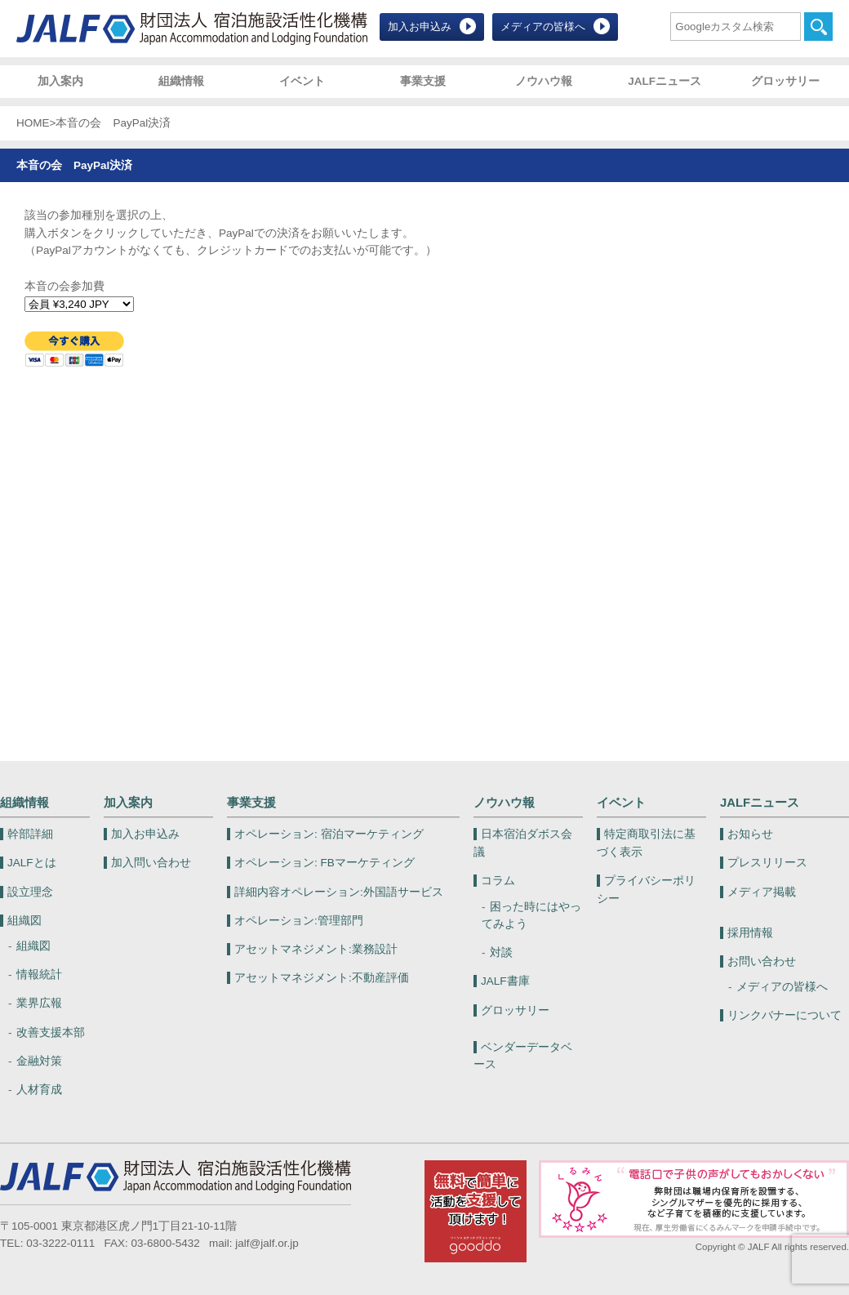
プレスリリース (767, 863)
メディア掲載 (761, 892)
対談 (501, 952)
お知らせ (750, 834)
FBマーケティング (324, 863)
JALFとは (31, 863)
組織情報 (181, 81)
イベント (302, 81)
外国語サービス (338, 892)
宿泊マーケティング (329, 834)
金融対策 (39, 1061)
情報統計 (39, 974)
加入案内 (60, 81)
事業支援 (423, 81)
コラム (498, 880)
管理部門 (298, 921)
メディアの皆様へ (542, 26)
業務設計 (316, 949)
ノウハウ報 (543, 81)
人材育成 (39, 1090)
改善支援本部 (50, 1032)
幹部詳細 (30, 834)
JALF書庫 (505, 981)
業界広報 (39, 1003)
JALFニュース (664, 81)
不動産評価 (321, 978)
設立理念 (30, 892)
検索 (818, 26)
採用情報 (750, 933)
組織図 (24, 921)
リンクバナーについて (784, 1015)
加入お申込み (419, 26)
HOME (33, 123)
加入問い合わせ (151, 863)
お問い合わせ (761, 961)
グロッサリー (785, 81)
